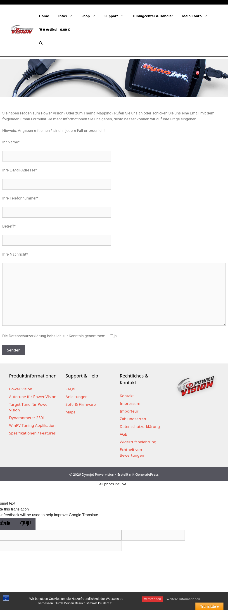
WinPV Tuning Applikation (32, 425)
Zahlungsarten (133, 418)
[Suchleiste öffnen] (41, 43)
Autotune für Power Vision (32, 396)
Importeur (129, 411)
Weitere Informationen (183, 599)
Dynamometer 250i (26, 417)
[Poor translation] (25, 524)
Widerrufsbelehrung (138, 441)
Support (116, 16)
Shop (90, 16)
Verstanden (152, 599)
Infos (67, 16)
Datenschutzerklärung (140, 426)
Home (44, 16)
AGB (123, 434)
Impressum (130, 403)
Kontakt (127, 395)
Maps (71, 412)
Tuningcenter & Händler (153, 16)
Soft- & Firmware (81, 404)
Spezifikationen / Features (32, 433)
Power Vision (20, 389)
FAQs (70, 389)
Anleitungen (77, 396)
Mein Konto (197, 16)
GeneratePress (147, 474)
